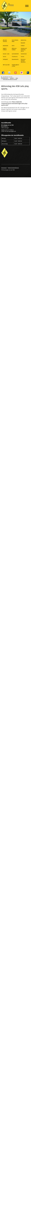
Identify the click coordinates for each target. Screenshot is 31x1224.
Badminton (23, 40)
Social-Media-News (15, 40)
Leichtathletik (15, 53)
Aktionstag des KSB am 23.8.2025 (10, 79)
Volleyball (5, 59)
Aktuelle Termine (5, 40)
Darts (13, 45)
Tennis (4, 56)
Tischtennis (15, 56)
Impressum (4, 167)
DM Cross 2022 (6, 64)
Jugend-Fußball (5, 49)
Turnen (22, 56)
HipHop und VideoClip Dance (24, 50)
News (17, 78)
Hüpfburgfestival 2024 (15, 65)
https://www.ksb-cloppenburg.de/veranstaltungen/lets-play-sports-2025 (14, 103)
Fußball (22, 45)
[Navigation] (27, 6)
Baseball (23, 42)
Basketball (5, 45)
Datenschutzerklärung (13, 167)
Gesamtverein (15, 59)
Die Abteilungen (4, 78)
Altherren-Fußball (14, 49)
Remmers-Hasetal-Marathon (23, 61)
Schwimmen (24, 53)
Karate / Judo (6, 53)
